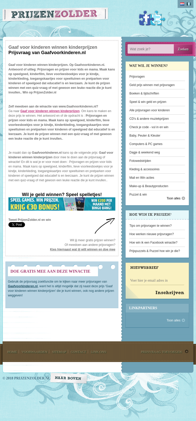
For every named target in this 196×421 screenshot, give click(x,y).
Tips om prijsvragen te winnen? (150, 225)
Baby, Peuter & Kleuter (144, 135)
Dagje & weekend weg (144, 152)
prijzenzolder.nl (32, 378)
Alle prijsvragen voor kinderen (149, 110)
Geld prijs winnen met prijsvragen (152, 85)
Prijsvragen (137, 76)
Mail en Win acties (141, 177)
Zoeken (183, 49)
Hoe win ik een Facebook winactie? (153, 242)
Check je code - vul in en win (148, 127)
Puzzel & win (138, 194)
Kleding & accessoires (144, 169)
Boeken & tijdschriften (144, 93)
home (12, 352)
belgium (189, 4)
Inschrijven (169, 293)
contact (78, 352)
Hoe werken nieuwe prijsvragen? (151, 234)
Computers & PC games (145, 144)
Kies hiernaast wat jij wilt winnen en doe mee (82, 249)
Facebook (146, 18)
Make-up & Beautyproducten (148, 186)
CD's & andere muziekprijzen (149, 119)
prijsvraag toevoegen (161, 352)
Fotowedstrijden (140, 161)
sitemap (59, 352)
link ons (98, 352)
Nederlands (182, 4)
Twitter (158, 18)
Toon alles (173, 198)
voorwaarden (34, 352)
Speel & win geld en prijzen (147, 102)
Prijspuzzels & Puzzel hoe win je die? (154, 251)
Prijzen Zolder (55, 15)
